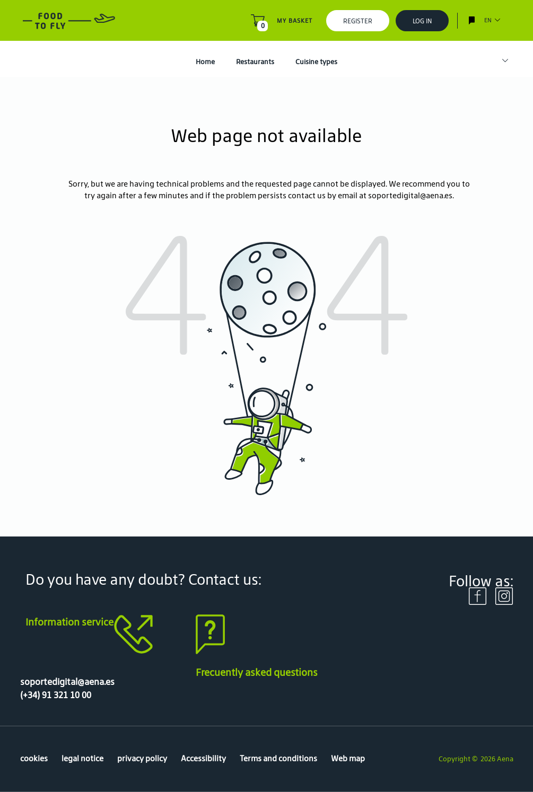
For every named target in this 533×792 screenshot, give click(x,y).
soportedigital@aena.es (410, 195)
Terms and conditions (278, 758)
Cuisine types (316, 61)
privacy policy (142, 758)
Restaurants (255, 61)
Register (357, 21)
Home (205, 61)
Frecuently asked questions (257, 672)
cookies (34, 758)
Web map (348, 758)
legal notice (82, 758)
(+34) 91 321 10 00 (55, 695)
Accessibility (203, 758)
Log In (422, 21)
